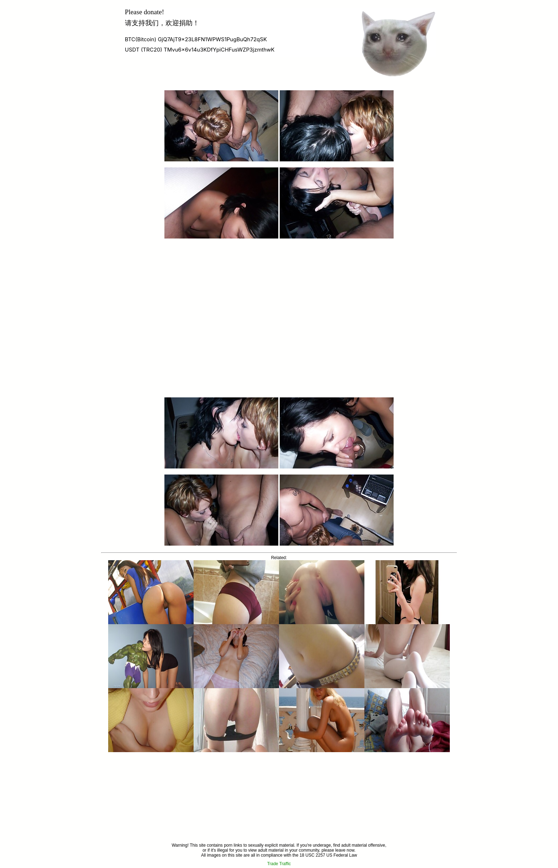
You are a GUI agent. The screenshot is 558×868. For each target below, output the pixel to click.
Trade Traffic (279, 863)
